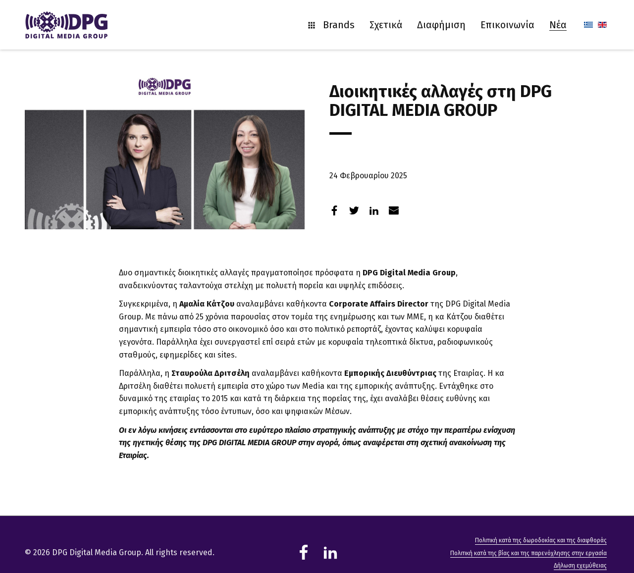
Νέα (558, 25)
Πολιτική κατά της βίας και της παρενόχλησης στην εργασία (528, 553)
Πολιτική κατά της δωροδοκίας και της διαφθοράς (541, 540)
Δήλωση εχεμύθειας (580, 565)
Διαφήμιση (441, 25)
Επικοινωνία (507, 25)
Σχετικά (386, 25)
